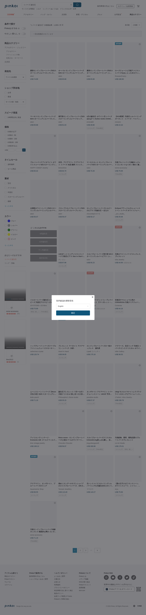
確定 (73, 313)
